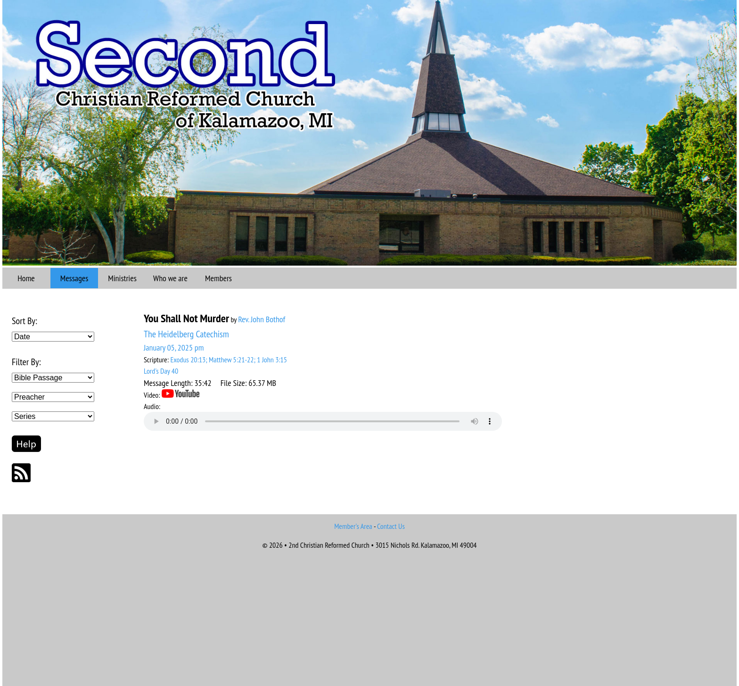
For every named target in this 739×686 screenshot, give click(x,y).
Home (26, 278)
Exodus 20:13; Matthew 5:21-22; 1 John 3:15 (228, 359)
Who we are (170, 278)
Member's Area (353, 526)
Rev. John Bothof (261, 319)
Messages (74, 278)
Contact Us (391, 526)
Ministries (122, 278)
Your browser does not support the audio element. (323, 421)
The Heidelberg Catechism (186, 334)
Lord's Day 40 (161, 371)
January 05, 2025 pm (174, 347)
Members (218, 278)
